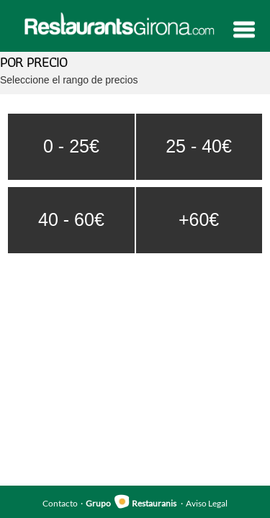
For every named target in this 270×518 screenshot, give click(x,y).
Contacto (60, 503)
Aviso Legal (207, 503)
